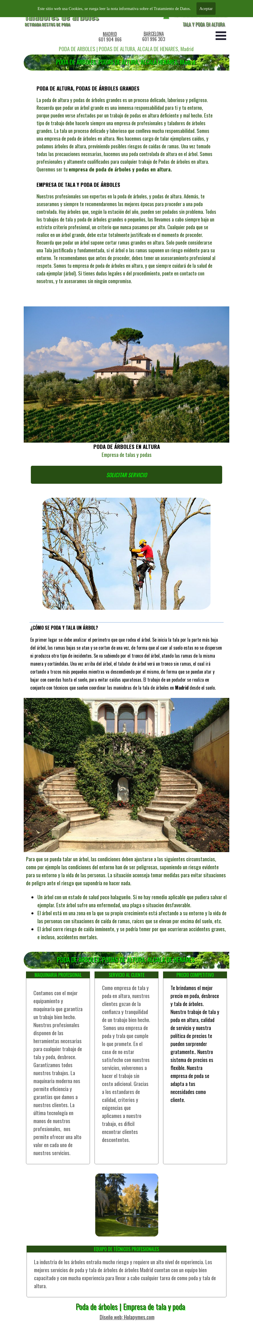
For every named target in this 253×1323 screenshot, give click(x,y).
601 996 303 (153, 39)
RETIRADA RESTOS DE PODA (47, 24)
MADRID (110, 34)
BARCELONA (154, 33)
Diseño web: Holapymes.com (127, 1317)
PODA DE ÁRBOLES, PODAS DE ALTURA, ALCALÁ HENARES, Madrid (125, 61)
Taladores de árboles (61, 16)
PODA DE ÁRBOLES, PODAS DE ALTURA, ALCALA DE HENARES (126, 959)
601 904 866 (110, 39)
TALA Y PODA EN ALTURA (203, 24)
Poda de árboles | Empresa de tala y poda (130, 1306)
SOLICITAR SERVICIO (126, 475)
